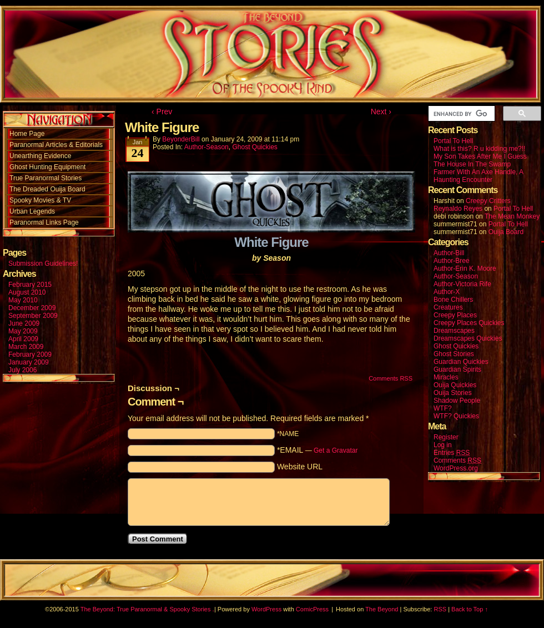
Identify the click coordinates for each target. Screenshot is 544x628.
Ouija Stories (453, 393)
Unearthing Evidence (40, 156)
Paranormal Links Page (44, 222)
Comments (457, 461)
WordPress (266, 609)
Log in (443, 445)
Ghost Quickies (254, 147)
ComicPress (312, 609)
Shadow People (457, 400)
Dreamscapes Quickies (468, 338)
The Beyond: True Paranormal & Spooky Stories (145, 609)
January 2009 (28, 362)
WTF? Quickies (456, 416)
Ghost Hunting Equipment (47, 167)
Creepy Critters (488, 201)
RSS (440, 609)
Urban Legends (32, 211)
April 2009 (23, 339)
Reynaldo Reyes (458, 208)
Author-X (447, 292)
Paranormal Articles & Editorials (56, 145)
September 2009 (33, 316)
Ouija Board (505, 232)
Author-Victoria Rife (462, 284)
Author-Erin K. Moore (465, 268)
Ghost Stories (454, 354)
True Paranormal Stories (45, 178)
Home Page (26, 134)
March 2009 (25, 347)
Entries (452, 453)
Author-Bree (452, 261)
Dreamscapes (454, 331)
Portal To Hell (453, 141)
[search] (460, 114)
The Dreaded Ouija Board (47, 189)
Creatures (448, 307)
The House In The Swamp (472, 164)
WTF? (443, 408)
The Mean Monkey (512, 216)
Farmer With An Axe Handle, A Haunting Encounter (478, 176)
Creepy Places (455, 315)
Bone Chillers (453, 299)
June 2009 (23, 323)
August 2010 (27, 292)
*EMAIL (317, 449)
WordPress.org (456, 468)
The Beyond (381, 609)
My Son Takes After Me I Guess (480, 156)
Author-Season (206, 147)
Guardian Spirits (457, 369)
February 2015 (30, 284)
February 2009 (30, 354)
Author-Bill (449, 253)
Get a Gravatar (335, 450)
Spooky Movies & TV (40, 200)
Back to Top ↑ (469, 609)
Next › (381, 111)
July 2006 (22, 370)
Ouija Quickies (455, 385)
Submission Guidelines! (43, 263)
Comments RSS (390, 378)
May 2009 (23, 331)
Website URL (300, 466)
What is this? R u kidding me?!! (479, 149)
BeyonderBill (180, 139)
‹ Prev (162, 111)
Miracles (446, 377)
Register (446, 437)
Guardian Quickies (461, 362)
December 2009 (32, 308)
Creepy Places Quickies (469, 323)
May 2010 (23, 300)
